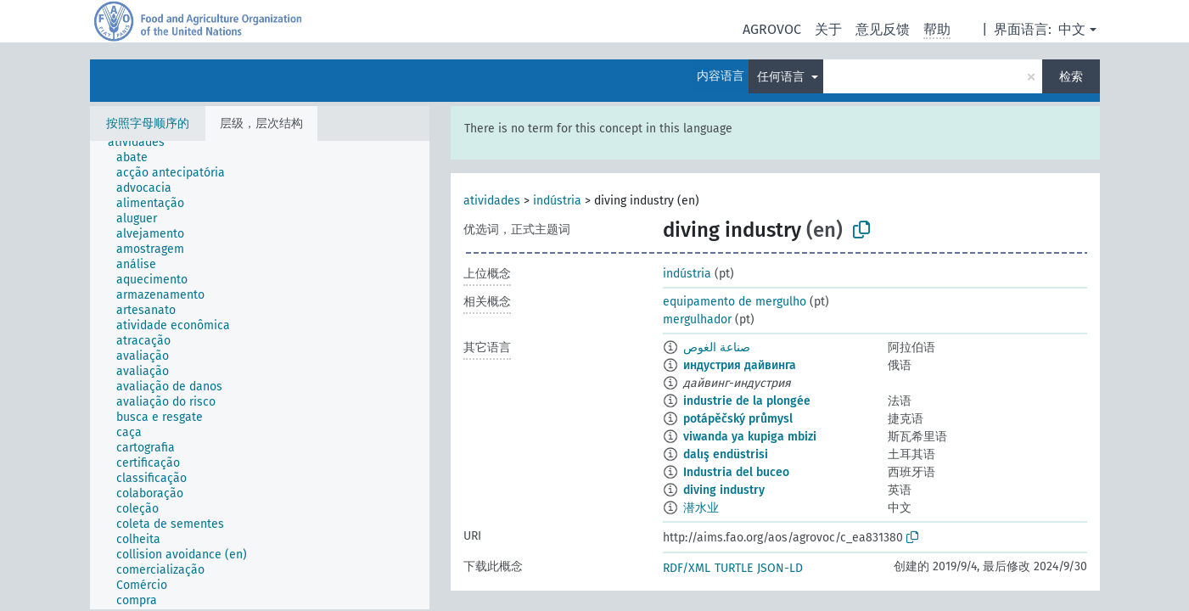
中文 (1071, 29)
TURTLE (734, 568)
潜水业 (701, 508)
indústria (557, 200)
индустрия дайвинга (739, 365)
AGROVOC (772, 29)
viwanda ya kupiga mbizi (749, 436)
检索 (1071, 77)
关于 (828, 29)
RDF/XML (686, 568)
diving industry (724, 490)
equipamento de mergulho (734, 301)
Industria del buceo (736, 472)
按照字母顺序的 (147, 123)
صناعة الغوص (716, 347)
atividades (491, 200)
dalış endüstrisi (725, 454)
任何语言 (782, 77)
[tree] (259, 375)
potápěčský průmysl (738, 419)
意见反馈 (882, 29)
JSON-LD (780, 568)
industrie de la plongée (746, 401)
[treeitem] (143, 142)
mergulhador (697, 319)
